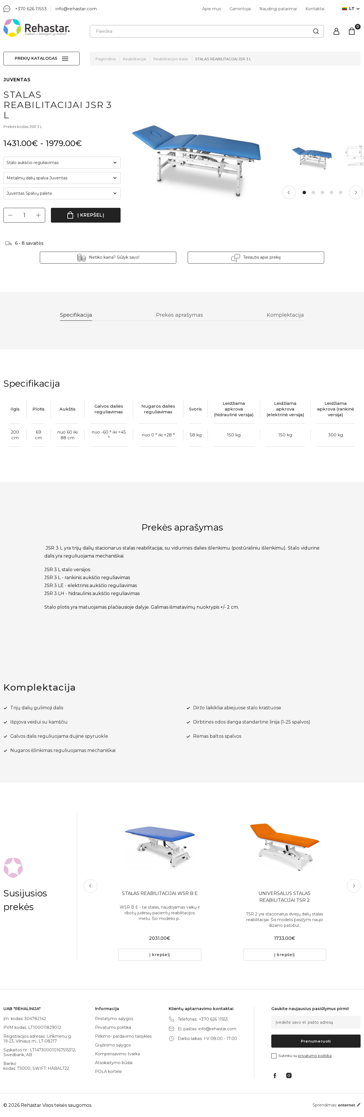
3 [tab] (322, 192)
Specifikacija (76, 315)
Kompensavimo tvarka (117, 1053)
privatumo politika (315, 1055)
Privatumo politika (113, 1027)
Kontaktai (314, 8)
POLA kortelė (108, 1071)
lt (348, 8)
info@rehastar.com (76, 8)
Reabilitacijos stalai (170, 59)
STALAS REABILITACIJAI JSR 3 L (223, 59)
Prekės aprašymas (179, 315)
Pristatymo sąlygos (114, 1018)
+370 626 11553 (31, 8)
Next (356, 192)
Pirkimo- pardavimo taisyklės (123, 1036)
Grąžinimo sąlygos (113, 1045)
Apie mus (211, 8)
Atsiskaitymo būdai (114, 1062)
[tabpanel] (312, 158)
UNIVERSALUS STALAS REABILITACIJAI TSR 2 (284, 897)
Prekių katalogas (36, 58)
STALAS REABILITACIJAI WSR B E (160, 893)
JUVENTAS (16, 79)
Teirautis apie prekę (262, 257)
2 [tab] (313, 192)
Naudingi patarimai (278, 8)
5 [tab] (340, 192)
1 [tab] (304, 192)
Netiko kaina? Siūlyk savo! (114, 257)
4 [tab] (331, 192)
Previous (289, 192)
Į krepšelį (90, 215)
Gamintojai (240, 8)
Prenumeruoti (316, 1041)
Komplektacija (285, 315)
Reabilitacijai (134, 59)
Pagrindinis (106, 59)
